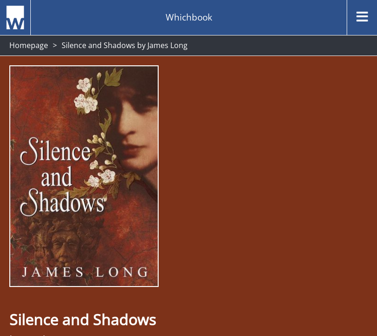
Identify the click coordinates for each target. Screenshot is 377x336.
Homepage (28, 45)
